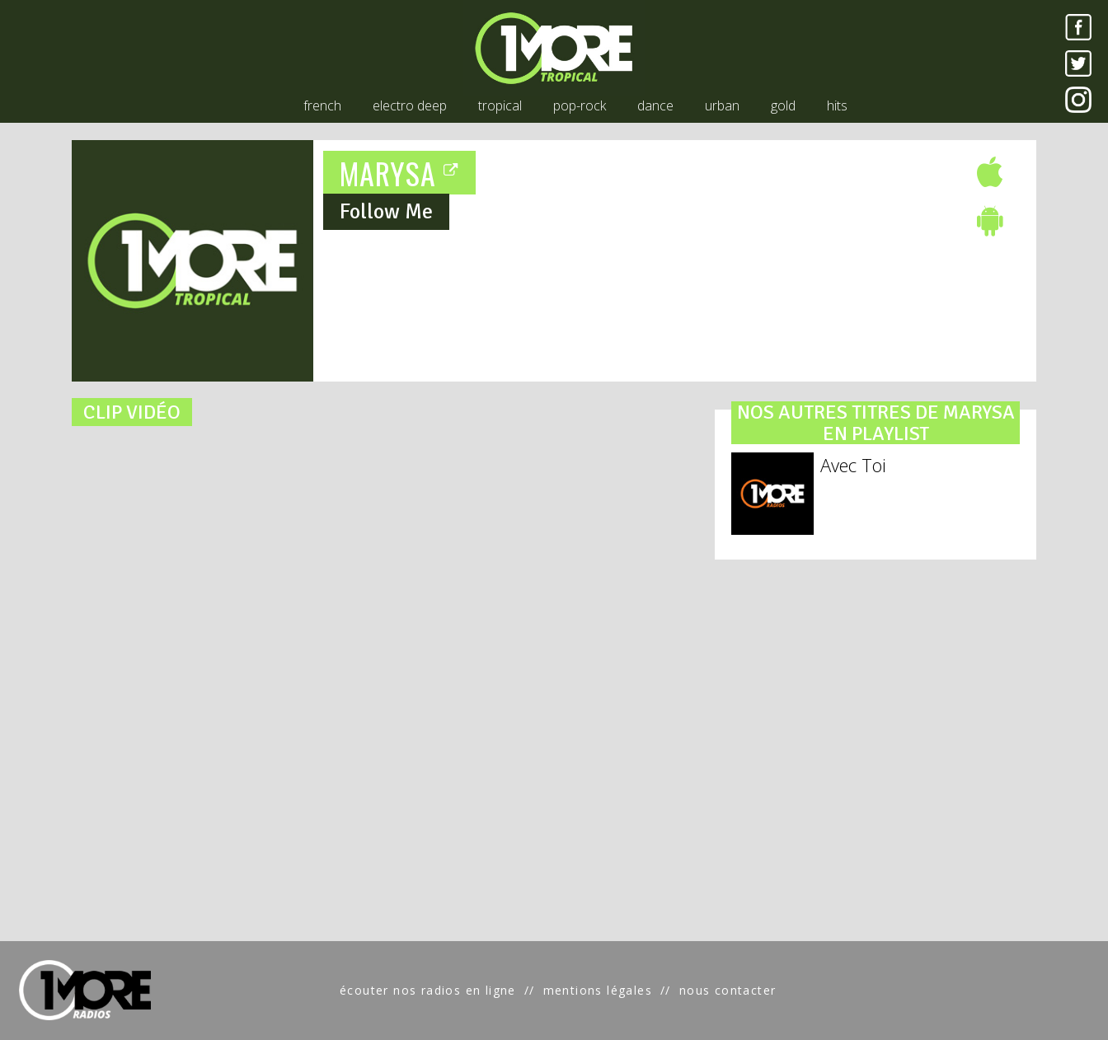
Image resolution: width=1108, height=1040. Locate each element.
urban (722, 105)
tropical (500, 105)
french (322, 105)
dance (655, 105)
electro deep (410, 105)
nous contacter (728, 990)
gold (783, 105)
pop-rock (579, 105)
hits (837, 105)
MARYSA (400, 172)
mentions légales (597, 990)
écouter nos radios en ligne (428, 990)
